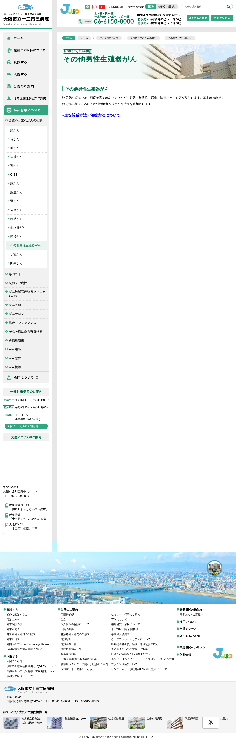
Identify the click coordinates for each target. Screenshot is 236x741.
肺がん (14, 130)
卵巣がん (16, 263)
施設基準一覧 (68, 641)
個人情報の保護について (75, 621)
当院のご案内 (26, 86)
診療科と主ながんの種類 (25, 120)
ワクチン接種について (124, 660)
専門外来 (15, 274)
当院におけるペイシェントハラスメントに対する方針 (142, 655)
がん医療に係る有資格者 (25, 331)
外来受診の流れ (16, 621)
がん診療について (26, 110)
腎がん (14, 201)
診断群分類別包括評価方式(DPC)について (31, 663)
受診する (26, 62)
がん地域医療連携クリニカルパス (27, 294)
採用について (26, 377)
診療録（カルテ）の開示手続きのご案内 (84, 660)
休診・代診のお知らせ (24, 426)
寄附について (119, 616)
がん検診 (15, 367)
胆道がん (16, 192)
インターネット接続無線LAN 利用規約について (139, 665)
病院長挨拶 (67, 611)
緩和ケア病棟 (18, 283)
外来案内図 (13, 626)
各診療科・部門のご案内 (21, 631)
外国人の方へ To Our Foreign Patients (29, 641)
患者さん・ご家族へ (191, 611)
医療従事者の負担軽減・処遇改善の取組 (134, 641)
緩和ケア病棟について (26, 50)
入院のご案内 (14, 658)
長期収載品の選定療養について (25, 645)
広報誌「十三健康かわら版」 (78, 665)
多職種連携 (16, 340)
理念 (63, 616)
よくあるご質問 (190, 632)
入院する (26, 74)
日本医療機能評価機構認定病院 (79, 655)
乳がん (14, 165)
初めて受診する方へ (18, 611)
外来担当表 (13, 636)
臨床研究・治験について (125, 621)
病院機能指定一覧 (71, 645)
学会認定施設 (68, 650)
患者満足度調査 (120, 631)
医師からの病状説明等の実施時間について (31, 668)
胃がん (14, 139)
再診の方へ (13, 616)
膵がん (14, 183)
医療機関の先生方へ (26, 98)
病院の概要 (67, 626)
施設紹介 (66, 636)
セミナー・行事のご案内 (125, 611)
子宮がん (16, 254)
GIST (13, 174)
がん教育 (15, 358)
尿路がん (16, 210)
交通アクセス (188, 625)
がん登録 (15, 305)
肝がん (14, 148)
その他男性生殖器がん (25, 245)
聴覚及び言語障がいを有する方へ (158, 15)
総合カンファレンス (22, 322)
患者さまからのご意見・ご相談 (129, 645)
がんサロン (16, 314)
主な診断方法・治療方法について (92, 115)
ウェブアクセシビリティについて (131, 636)
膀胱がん (16, 219)
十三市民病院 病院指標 (124, 626)
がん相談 (15, 349)
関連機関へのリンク (192, 644)
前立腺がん (18, 227)
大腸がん (16, 156)
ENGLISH (117, 7)
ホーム (26, 38)
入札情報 (185, 651)
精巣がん (16, 236)
